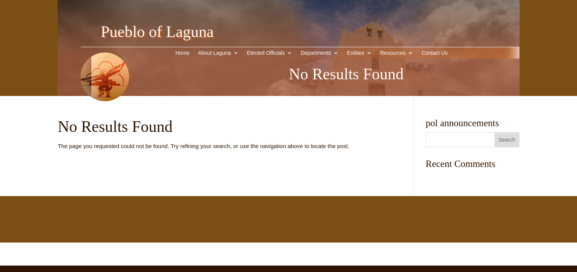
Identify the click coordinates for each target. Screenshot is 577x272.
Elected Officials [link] (266, 53)
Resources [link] (392, 53)
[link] (105, 113)
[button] (506, 139)
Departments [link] (316, 53)
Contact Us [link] (434, 53)
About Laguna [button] (214, 53)
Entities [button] (355, 53)
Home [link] (182, 53)
